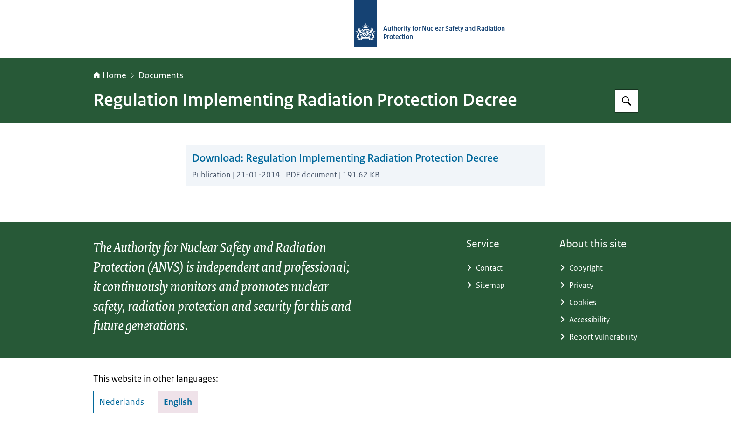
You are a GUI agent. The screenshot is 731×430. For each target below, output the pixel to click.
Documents (160, 75)
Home (109, 75)
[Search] (626, 101)
